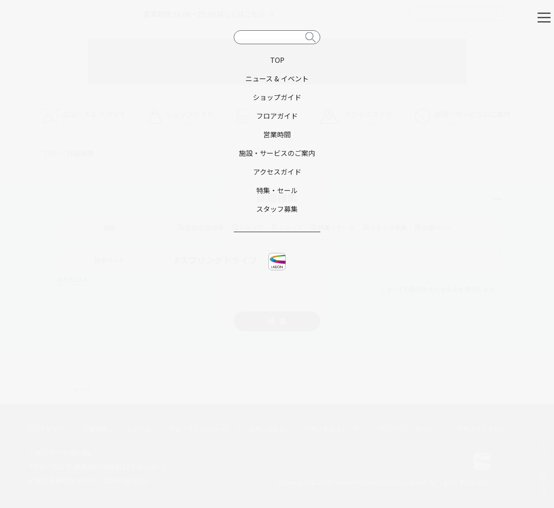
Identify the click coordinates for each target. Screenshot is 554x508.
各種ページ (433, 227)
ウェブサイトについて (199, 428)
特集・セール (332, 227)
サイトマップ (46, 428)
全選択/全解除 (200, 227)
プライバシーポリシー (408, 428)
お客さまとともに (481, 428)
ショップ (247, 227)
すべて (82, 390)
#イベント (73, 279)
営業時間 (95, 428)
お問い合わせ (267, 428)
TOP (50, 153)
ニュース (287, 227)
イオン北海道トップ (331, 428)
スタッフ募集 (384, 227)
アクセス (138, 428)
